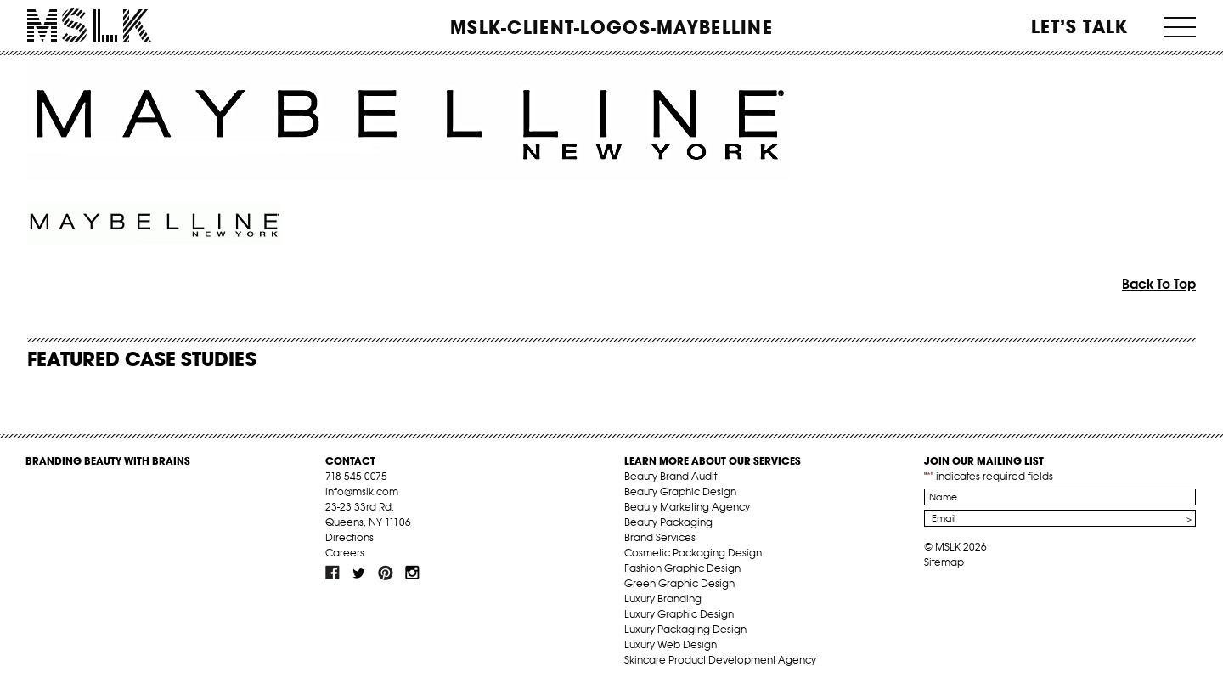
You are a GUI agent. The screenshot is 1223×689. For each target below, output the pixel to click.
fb (333, 572)
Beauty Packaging (668, 522)
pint (385, 572)
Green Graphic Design (679, 583)
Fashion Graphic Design (682, 568)
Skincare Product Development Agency (720, 659)
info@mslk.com (361, 491)
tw (359, 572)
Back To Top (1159, 283)
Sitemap (944, 562)
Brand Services (660, 537)
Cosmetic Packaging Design (693, 552)
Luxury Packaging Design (685, 629)
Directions (349, 537)
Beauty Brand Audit (670, 476)
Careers (344, 552)
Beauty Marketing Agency (687, 506)
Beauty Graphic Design (680, 491)
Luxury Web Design (670, 644)
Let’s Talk (1080, 26)
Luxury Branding (663, 598)
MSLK (89, 25)
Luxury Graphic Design (679, 613)
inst (412, 572)
